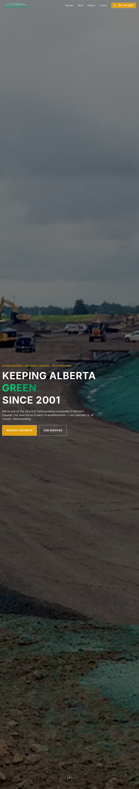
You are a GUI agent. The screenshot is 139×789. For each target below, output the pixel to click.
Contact (103, 5)
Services (69, 5)
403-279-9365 (123, 5)
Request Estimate (19, 430)
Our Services (53, 430)
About (80, 5)
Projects (91, 5)
